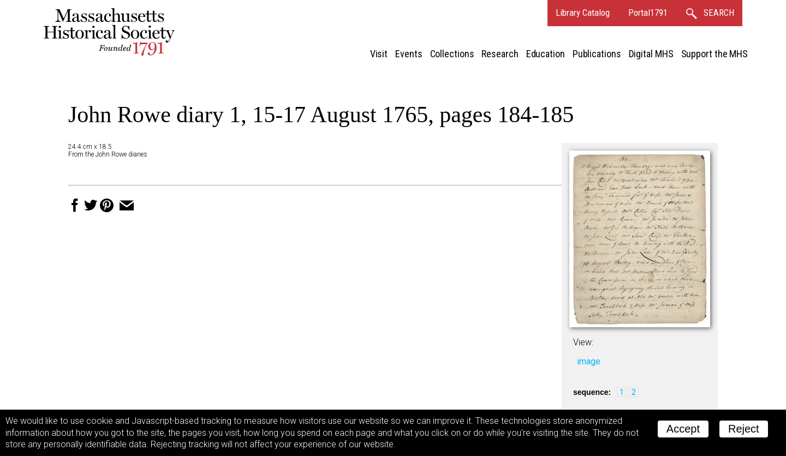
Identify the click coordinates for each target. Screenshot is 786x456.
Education (545, 53)
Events (408, 53)
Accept (683, 429)
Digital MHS (651, 53)
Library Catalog (583, 12)
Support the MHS (714, 53)
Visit (379, 53)
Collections (452, 53)
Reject (743, 429)
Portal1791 (648, 12)
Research (499, 53)
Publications (597, 53)
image (588, 361)
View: (583, 342)
